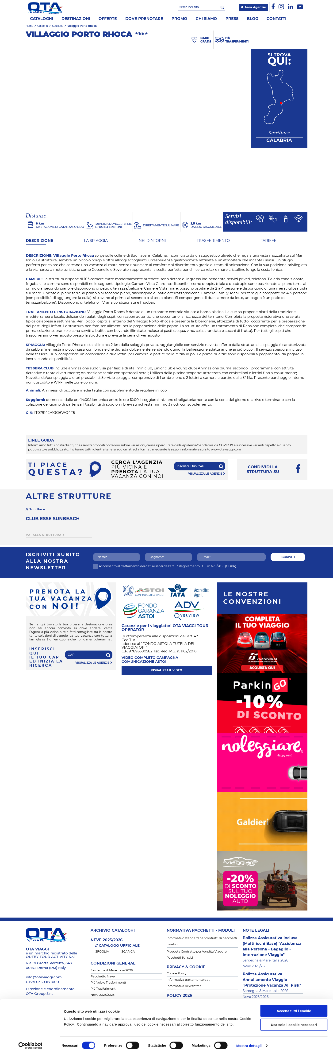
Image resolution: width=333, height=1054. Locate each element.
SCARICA (128, 951)
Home (29, 25)
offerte (108, 19)
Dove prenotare (144, 19)
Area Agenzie (253, 7)
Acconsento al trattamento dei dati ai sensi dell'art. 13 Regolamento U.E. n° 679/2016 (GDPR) (164, 566)
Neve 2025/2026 (103, 994)
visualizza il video (166, 670)
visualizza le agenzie (206, 473)
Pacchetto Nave (103, 976)
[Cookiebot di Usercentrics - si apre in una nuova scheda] (30, 1044)
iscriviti (288, 557)
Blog (252, 19)
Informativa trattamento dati (188, 979)
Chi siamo (206, 19)
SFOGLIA (102, 951)
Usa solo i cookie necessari (294, 1024)
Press (232, 19)
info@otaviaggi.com (44, 977)
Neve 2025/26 (254, 966)
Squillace (57, 25)
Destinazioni (75, 19)
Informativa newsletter (184, 986)
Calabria (42, 25)
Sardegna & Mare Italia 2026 (112, 970)
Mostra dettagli (249, 1045)
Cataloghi (41, 19)
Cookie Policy (176, 973)
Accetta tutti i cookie (294, 1010)
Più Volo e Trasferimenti (108, 982)
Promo (179, 19)
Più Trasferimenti (103, 988)
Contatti (276, 19)
